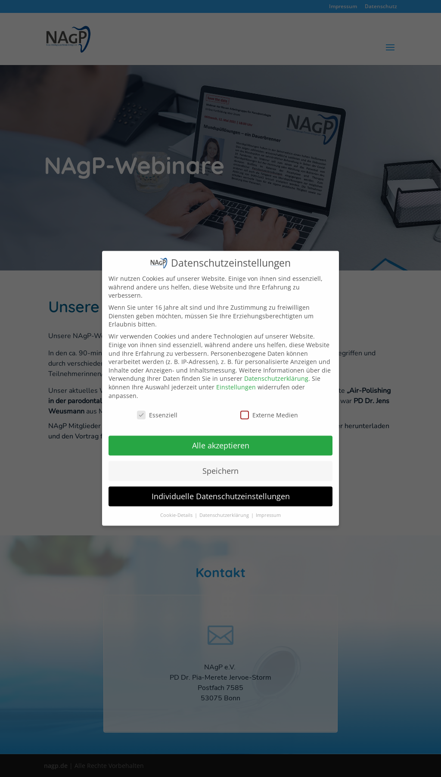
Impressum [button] (268, 507)
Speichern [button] (220, 463)
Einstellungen (236, 379)
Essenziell (157, 407)
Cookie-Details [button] (177, 507)
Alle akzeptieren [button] (220, 437)
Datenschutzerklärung (276, 371)
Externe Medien (269, 407)
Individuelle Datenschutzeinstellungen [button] (221, 488)
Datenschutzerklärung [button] (224, 507)
